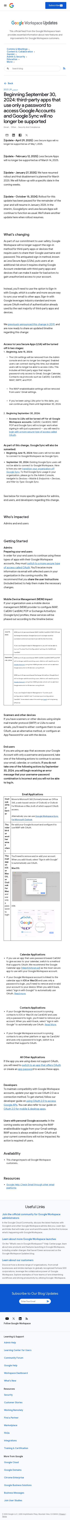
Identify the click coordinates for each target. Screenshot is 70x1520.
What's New (10, 1380)
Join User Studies (13, 1500)
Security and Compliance (29, 127)
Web (24, 968)
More (11, 62)
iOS (29, 968)
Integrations (10, 1440)
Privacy (62, 1514)
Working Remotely (13, 1410)
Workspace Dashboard (16, 1373)
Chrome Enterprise (14, 1477)
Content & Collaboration (21, 51)
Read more (20, 993)
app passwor (25, 1069)
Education (13, 59)
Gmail (6, 127)
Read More (50, 1024)
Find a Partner (11, 1417)
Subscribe (56, 5)
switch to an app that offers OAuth (41, 1065)
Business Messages (14, 1493)
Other (14, 127)
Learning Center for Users (17, 1350)
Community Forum (13, 1358)
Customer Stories (13, 1402)
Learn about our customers (17, 1260)
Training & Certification (16, 1448)
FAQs (7, 1433)
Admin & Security (17, 57)
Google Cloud (11, 1462)
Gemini (12, 54)
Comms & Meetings (18, 49)
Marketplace (10, 1425)
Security (8, 1395)
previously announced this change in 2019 (31, 324)
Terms (4, 1517)
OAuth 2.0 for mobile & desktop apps (25, 1108)
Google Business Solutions (18, 1485)
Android (35, 968)
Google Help (10, 1365)
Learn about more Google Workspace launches (29, 1239)
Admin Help (10, 1342)
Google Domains (12, 1470)
